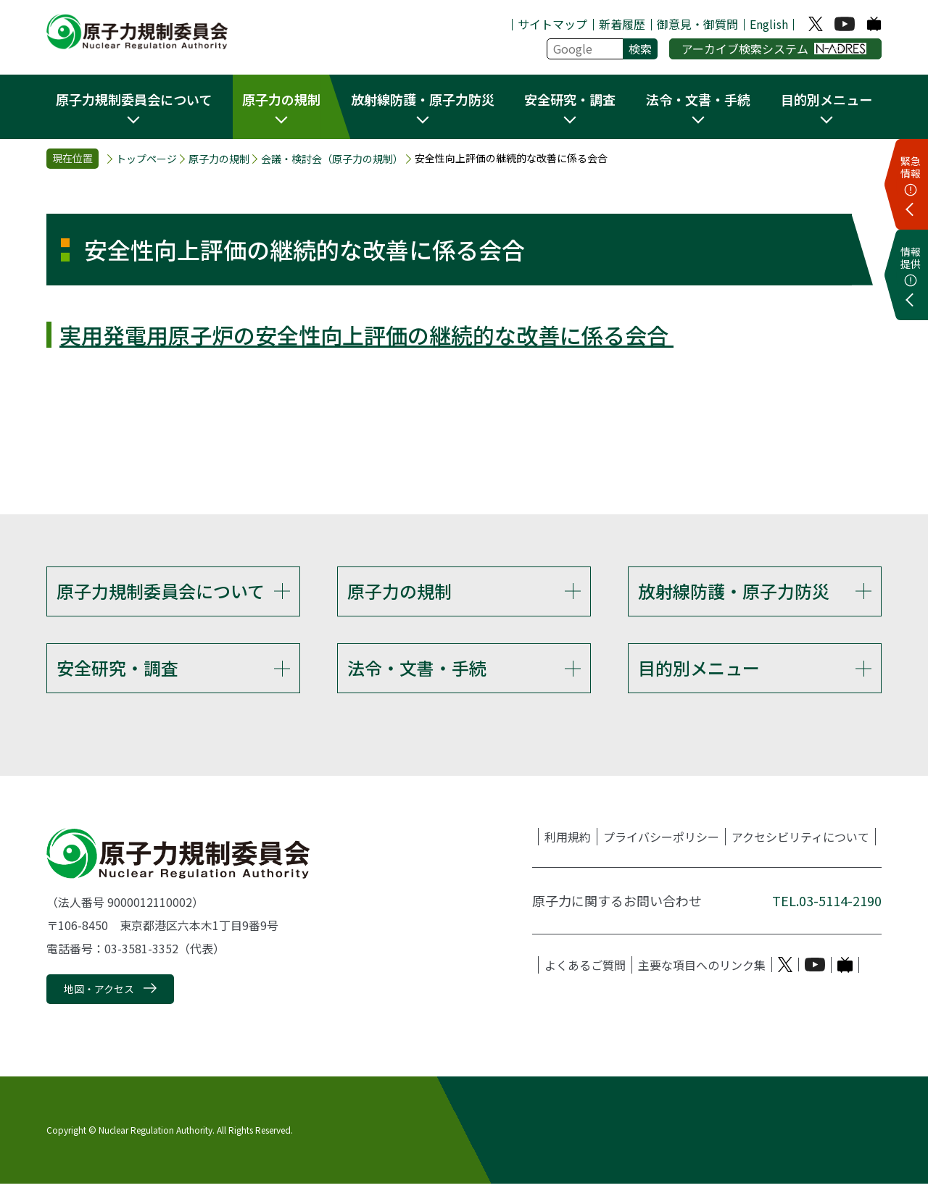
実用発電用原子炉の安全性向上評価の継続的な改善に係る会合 (366, 335)
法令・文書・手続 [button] (698, 99)
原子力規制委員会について (161, 590)
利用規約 (567, 840)
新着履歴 (622, 24)
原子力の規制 (218, 159)
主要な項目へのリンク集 (702, 968)
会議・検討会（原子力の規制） (332, 159)
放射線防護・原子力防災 (733, 590)
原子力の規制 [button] (281, 99)
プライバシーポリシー (661, 840)
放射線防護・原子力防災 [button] (422, 99)
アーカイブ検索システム (774, 48)
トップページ (146, 159)
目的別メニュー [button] (826, 99)
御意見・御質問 (697, 24)
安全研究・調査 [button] (570, 99)
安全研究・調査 (117, 669)
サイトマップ (552, 24)
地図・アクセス (99, 992)
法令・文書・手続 (416, 669)
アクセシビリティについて (800, 840)
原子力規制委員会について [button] (134, 99)
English (769, 24)
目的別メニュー (699, 669)
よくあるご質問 (585, 968)
